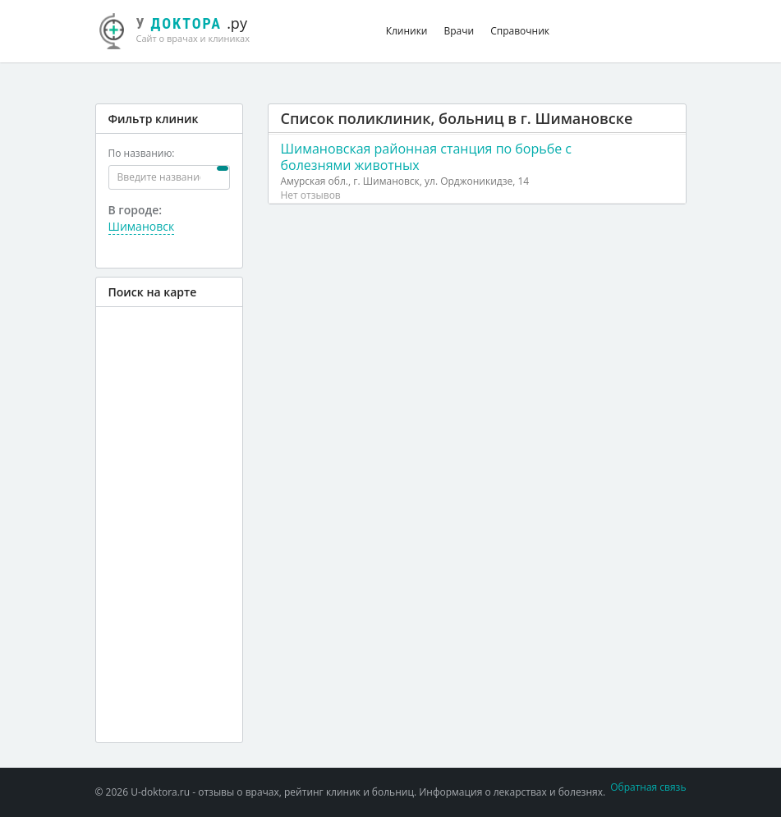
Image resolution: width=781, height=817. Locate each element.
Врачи (459, 31)
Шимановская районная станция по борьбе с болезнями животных (426, 157)
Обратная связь (648, 787)
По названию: (141, 153)
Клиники (407, 31)
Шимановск (141, 226)
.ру (183, 28)
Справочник (519, 31)
